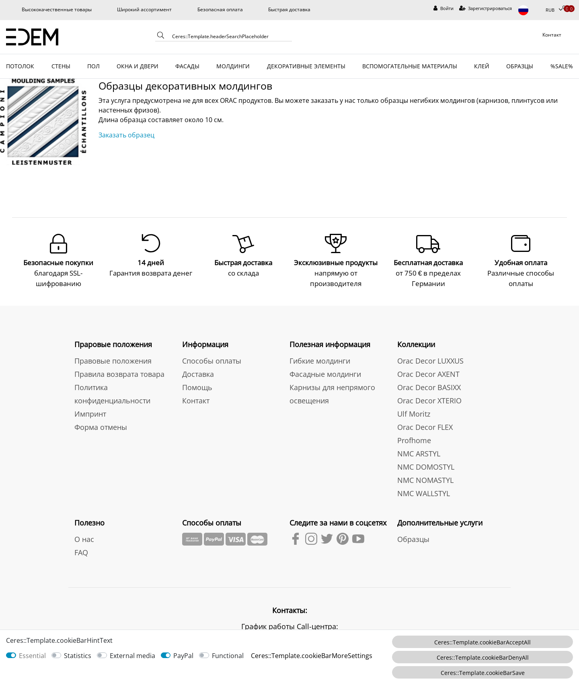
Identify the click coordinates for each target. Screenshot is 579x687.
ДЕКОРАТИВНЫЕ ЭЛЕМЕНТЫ (306, 66)
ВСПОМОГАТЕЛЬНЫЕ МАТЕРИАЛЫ (409, 66)
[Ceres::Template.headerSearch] (160, 37)
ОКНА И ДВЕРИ (137, 66)
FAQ (81, 551)
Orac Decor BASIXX (429, 386)
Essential (32, 655)
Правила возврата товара (119, 373)
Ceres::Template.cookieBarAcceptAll (482, 642)
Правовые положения (113, 360)
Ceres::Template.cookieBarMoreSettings (311, 655)
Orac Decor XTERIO (429, 400)
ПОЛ (93, 66)
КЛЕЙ (481, 66)
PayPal (183, 655)
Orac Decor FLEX (425, 426)
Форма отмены (100, 426)
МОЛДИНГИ (233, 66)
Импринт (90, 413)
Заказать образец (126, 135)
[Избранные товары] (565, 8)
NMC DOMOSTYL (425, 466)
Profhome (414, 439)
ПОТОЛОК (20, 66)
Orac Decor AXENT (428, 373)
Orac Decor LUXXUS (430, 360)
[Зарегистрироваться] (485, 8)
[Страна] (528, 10)
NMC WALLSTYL (423, 492)
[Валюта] (554, 10)
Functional (228, 655)
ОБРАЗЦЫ (519, 66)
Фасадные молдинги (325, 373)
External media (132, 655)
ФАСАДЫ (187, 66)
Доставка (198, 373)
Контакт (195, 400)
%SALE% (561, 66)
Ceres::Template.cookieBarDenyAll (483, 657)
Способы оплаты (211, 360)
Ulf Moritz (413, 413)
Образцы (413, 538)
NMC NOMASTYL (425, 479)
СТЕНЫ (60, 66)
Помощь (197, 386)
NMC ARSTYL (418, 453)
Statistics (77, 655)
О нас (84, 538)
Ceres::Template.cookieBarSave (483, 673)
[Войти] (443, 8)
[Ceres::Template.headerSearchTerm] (229, 36)
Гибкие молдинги (320, 360)
